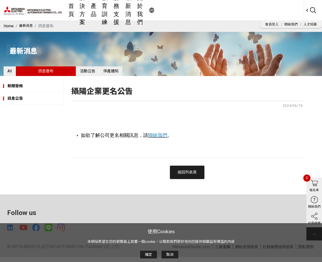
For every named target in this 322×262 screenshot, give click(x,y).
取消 (169, 254)
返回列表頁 (187, 176)
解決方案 (132, 10)
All (13, 73)
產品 (150, 10)
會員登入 (272, 24)
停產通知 (130, 73)
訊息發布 (53, 73)
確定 (148, 254)
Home (9, 26)
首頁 (114, 10)
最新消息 (212, 10)
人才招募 (310, 24)
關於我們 (234, 10)
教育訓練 (168, 10)
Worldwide (294, 10)
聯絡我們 (291, 24)
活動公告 (99, 73)
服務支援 (190, 10)
